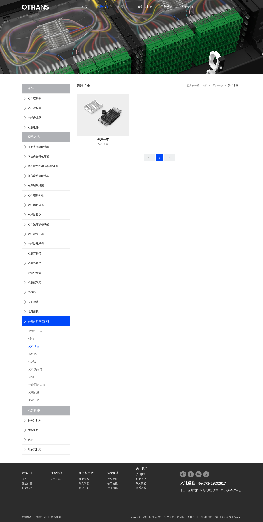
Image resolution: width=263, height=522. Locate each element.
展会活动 (112, 479)
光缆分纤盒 (34, 272)
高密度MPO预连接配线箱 (43, 166)
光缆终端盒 (34, 263)
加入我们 (141, 483)
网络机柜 (33, 430)
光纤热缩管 (35, 369)
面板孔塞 (33, 400)
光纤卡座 (33, 346)
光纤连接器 (34, 98)
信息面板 (33, 311)
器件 (31, 88)
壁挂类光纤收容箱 (38, 156)
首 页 (84, 6)
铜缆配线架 (34, 282)
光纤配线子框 (36, 234)
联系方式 (141, 487)
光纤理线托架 (36, 185)
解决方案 (84, 488)
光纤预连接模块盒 (38, 224)
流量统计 (41, 517)
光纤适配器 (34, 108)
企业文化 (141, 479)
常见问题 (84, 483)
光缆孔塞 (33, 392)
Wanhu (237, 517)
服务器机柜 (34, 420)
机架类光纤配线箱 (38, 146)
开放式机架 (34, 449)
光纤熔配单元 (36, 243)
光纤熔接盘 (34, 214)
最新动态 (166, 6)
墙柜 (30, 439)
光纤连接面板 (36, 195)
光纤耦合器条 (36, 204)
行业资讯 (112, 488)
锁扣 (31, 338)
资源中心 (123, 6)
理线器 (32, 292)
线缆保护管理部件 (38, 321)
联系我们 (56, 517)
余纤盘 (32, 361)
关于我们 (187, 6)
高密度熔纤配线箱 (38, 175)
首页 (204, 85)
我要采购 (84, 479)
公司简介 (141, 474)
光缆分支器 (35, 330)
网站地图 (27, 517)
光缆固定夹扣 (36, 384)
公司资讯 (112, 483)
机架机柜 (34, 410)
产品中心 (102, 6)
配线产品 (34, 137)
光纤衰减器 (34, 117)
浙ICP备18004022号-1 (221, 517)
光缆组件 (33, 127)
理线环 (32, 354)
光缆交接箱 (34, 253)
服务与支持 (144, 6)
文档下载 (55, 479)
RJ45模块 (33, 301)
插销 (31, 377)
